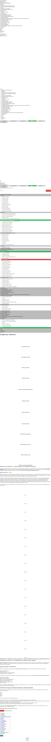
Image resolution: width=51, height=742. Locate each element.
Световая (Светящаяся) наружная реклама (8, 213)
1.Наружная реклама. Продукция (5, 3)
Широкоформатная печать (6, 247)
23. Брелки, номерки (3, 313)
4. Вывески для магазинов (6, 225)
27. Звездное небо (3, 26)
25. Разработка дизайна (4, 24)
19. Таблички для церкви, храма (7, 276)
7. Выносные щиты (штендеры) (5, 8)
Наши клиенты (2, 31)
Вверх (2, 735)
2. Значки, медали (4, 307)
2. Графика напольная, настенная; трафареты (9, 321)
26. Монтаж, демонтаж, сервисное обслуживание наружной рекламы (11, 25)
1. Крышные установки (5, 234)
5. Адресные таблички (5, 258)
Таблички (32, 185)
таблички (1, 469)
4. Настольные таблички (5, 323)
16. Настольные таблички (6, 272)
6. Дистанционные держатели (6, 326)
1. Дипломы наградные (5, 305)
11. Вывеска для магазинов (6, 209)
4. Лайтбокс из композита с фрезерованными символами (11, 218)
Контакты (1, 28)
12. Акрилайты (2, 13)
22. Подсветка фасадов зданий (5, 22)
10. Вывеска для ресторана (6, 208)
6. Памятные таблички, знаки (6, 285)
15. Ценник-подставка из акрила (5, 15)
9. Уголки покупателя (3, 10)
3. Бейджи (3, 322)
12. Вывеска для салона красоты (7, 211)
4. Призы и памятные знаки (6, 309)
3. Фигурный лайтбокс (5, 217)
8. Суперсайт (4, 243)
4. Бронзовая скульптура (5, 300)
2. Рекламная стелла (5, 235)
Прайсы (1, 332)
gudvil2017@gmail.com (3, 2)
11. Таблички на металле (4, 12)
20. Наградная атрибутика (4, 20)
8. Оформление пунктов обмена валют (6, 9)
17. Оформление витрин (4, 17)
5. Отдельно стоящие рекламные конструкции (7, 6)
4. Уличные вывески (5, 200)
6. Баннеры (2, 7)
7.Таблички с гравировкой (6, 260)
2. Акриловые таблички (5, 254)
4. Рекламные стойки (5, 238)
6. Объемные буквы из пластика (7, 227)
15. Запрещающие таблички (6, 271)
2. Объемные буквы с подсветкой (7, 222)
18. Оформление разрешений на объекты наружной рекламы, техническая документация (14, 18)
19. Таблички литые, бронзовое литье (6, 19)
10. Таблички (2, 11)
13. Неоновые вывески (4, 100)
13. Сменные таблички (5, 268)
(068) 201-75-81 (2, 1)
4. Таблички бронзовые (5, 282)
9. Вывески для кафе (5, 207)
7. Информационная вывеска (6, 204)
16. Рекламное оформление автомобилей (6, 16)
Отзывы (1, 30)
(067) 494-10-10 (4, 0)
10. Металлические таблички (6, 264)
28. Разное (1, 27)
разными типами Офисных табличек (32, 470)
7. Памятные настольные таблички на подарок (9, 286)
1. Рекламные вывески (5, 196)
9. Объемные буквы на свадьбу (7, 231)
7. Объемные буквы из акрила (6, 229)
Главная (27, 737)
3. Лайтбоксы (3, 91)
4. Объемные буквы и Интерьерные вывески (7, 5)
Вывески (41, 185)
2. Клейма (3, 298)
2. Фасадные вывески (5, 198)
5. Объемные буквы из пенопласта (7, 226)
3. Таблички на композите (6, 281)
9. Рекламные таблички (5, 263)
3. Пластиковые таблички (6, 255)
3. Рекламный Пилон (5, 236)
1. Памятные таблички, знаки (6, 296)
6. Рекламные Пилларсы (5, 240)
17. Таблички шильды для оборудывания (8, 273)
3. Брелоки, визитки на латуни (6, 308)
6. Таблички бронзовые (5, 303)
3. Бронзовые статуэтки (5, 299)
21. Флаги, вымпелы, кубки (4, 21)
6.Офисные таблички (5, 259)
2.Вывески (2, 195)
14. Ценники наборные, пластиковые (6, 14)
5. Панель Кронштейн (5, 239)
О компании (4, 185)
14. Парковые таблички (5, 269)
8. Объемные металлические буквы (7, 230)
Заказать (2, 710)
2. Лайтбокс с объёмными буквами (7, 216)
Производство (23, 185)
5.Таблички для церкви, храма (6, 325)
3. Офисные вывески (5, 199)
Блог (0, 29)
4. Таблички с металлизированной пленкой (8, 256)
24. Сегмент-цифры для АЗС (5, 110)
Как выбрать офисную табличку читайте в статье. (8, 708)
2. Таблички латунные (5, 280)
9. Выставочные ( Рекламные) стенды (8, 244)
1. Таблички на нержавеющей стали (7, 278)
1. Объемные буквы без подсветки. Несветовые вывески (11, 221)
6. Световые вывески (5, 203)
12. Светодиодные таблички (6, 267)
